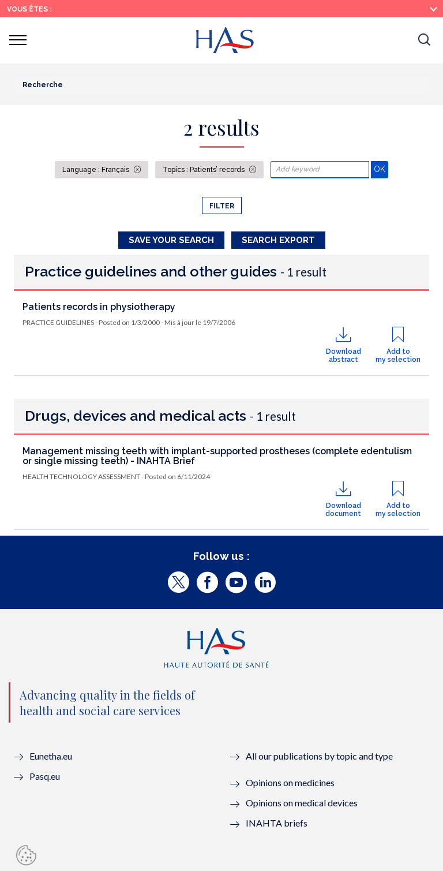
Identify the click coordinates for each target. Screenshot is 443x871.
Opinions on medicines (290, 782)
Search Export (278, 240)
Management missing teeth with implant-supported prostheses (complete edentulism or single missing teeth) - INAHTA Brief (217, 456)
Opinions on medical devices (302, 802)
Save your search (171, 240)
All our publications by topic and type (319, 755)
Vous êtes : (29, 9)
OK (381, 169)
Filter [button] (221, 206)
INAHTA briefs (276, 822)
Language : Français (96, 170)
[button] (424, 40)
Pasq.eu (44, 776)
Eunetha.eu (50, 755)
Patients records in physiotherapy (98, 306)
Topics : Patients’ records (204, 170)
